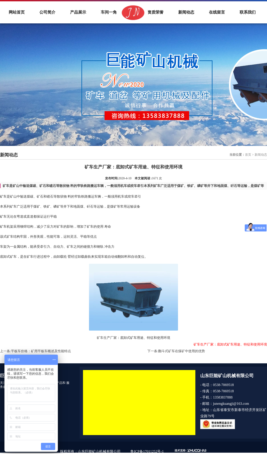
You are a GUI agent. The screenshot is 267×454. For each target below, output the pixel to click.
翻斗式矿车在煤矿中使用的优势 (181, 351)
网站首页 (17, 12)
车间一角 (109, 12)
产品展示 (78, 12)
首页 (248, 154)
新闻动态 (186, 12)
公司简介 (47, 12)
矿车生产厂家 (107, 337)
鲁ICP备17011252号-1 (147, 451)
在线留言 (217, 12)
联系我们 (248, 12)
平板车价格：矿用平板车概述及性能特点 (41, 351)
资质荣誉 (156, 12)
